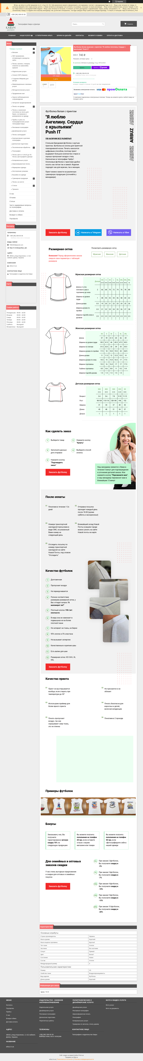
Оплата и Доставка (115, 35)
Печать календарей (18, 134)
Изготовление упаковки (20, 171)
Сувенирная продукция (20, 178)
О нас (11, 194)
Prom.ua (81, 1055)
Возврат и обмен (95, 35)
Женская (110, 254)
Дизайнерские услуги (19, 131)
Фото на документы (112, 1008)
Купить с (100, 68)
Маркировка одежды (19, 167)
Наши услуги (25, 35)
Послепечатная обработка (21, 147)
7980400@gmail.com (16, 245)
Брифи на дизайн (64, 35)
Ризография (16, 151)
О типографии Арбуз (44, 35)
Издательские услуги (19, 71)
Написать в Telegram (88, 232)
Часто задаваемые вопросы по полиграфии (20, 206)
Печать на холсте (18, 182)
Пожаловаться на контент (65, 1059)
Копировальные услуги (20, 160)
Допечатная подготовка (20, 144)
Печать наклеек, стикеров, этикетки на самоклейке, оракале (21, 66)
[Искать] (103, 24)
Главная (11, 35)
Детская (122, 254)
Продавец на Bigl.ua (71, 1057)
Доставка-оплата (12, 1021)
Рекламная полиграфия (20, 127)
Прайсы (8, 1011)
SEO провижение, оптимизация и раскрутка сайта (20, 58)
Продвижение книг (18, 93)
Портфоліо (13, 219)
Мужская (97, 254)
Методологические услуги (21, 90)
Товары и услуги (15, 49)
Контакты (80, 35)
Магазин (15, 52)
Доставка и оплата (16, 211)
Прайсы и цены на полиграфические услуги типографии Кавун (20, 122)
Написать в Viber (118, 232)
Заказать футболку (58, 472)
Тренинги (15, 189)
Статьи (14, 185)
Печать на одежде (18, 106)
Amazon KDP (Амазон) (19, 75)
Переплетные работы (46, 1020)
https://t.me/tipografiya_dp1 (18, 248)
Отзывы (12, 197)
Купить (82, 67)
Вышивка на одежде (19, 175)
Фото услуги (110, 1004)
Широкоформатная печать (21, 164)
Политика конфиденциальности (84, 1059)
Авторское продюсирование (21, 103)
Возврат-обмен (11, 1018)
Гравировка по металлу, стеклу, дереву (86, 1023)
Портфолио (10, 1008)
